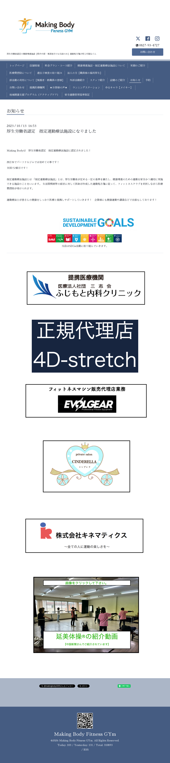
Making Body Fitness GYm (85, 734)
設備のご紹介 (117, 80)
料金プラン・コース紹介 (58, 65)
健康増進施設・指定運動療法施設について (101, 65)
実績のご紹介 (137, 65)
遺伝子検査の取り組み (49, 73)
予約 (147, 80)
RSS (86, 749)
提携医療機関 (37, 87)
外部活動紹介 (77, 80)
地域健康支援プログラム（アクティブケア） (34, 95)
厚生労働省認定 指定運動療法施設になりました (51, 131)
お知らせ (135, 80)
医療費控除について (20, 73)
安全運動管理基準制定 (77, 95)
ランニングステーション (86, 87)
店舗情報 (35, 65)
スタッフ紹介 (97, 80)
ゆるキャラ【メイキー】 (119, 87)
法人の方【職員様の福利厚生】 (84, 73)
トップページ (16, 65)
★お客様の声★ (58, 87)
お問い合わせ (147, 52)
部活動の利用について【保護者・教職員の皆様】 (36, 80)
